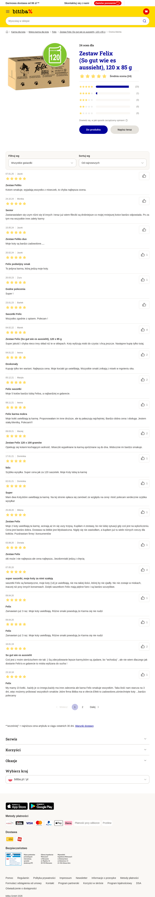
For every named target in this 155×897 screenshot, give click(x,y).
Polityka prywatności (44, 878)
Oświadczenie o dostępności (21, 888)
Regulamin (23, 878)
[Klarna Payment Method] (68, 823)
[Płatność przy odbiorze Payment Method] (87, 823)
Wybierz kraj (17, 771)
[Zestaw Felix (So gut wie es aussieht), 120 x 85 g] (39, 72)
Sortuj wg (84, 155)
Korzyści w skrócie (93, 883)
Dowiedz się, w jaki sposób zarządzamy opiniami (104, 120)
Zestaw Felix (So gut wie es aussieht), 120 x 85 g (82, 32)
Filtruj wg (13, 155)
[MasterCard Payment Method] (39, 823)
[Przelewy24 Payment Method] (10, 823)
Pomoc (9, 878)
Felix (54, 32)
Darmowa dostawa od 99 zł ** (22, 3)
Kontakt (50, 883)
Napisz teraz (125, 129)
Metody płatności (129, 878)
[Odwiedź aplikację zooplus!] (17, 809)
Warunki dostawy (84, 726)
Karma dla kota (18, 32)
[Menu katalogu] (7, 11)
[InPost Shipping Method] (10, 839)
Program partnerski (68, 883)
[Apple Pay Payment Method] (58, 823)
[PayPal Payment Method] (49, 823)
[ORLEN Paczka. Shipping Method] (19, 839)
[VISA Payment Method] (29, 823)
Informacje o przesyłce (104, 878)
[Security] (13, 859)
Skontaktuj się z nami (76, 3)
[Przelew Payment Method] (107, 823)
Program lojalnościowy (120, 883)
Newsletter (81, 878)
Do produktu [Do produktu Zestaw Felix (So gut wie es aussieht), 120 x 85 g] (93, 129)
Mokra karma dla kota (39, 32)
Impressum (66, 878)
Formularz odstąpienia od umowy (24, 883)
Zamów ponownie (107, 3)
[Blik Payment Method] (19, 823)
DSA (138, 883)
